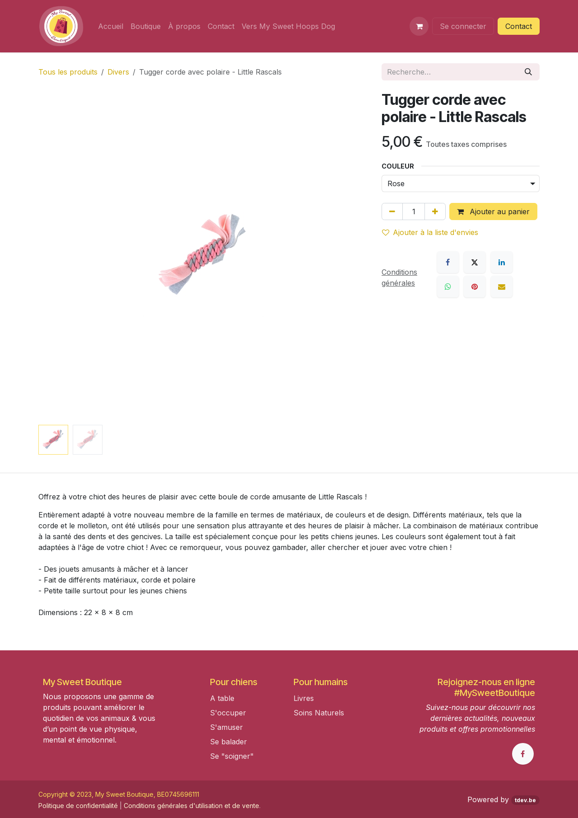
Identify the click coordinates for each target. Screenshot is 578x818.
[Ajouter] (435, 211)
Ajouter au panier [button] (493, 211)
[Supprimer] (392, 211)
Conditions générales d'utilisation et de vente (191, 805)
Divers (118, 71)
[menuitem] (110, 26)
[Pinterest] (474, 286)
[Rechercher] (528, 71)
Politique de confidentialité (78, 805)
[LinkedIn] (502, 262)
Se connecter (463, 26)
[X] (474, 262)
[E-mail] (502, 286)
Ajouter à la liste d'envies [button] (430, 232)
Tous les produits (68, 71)
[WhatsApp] (448, 286)
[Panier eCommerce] (419, 26)
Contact (518, 26)
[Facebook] (448, 262)
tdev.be (525, 800)
